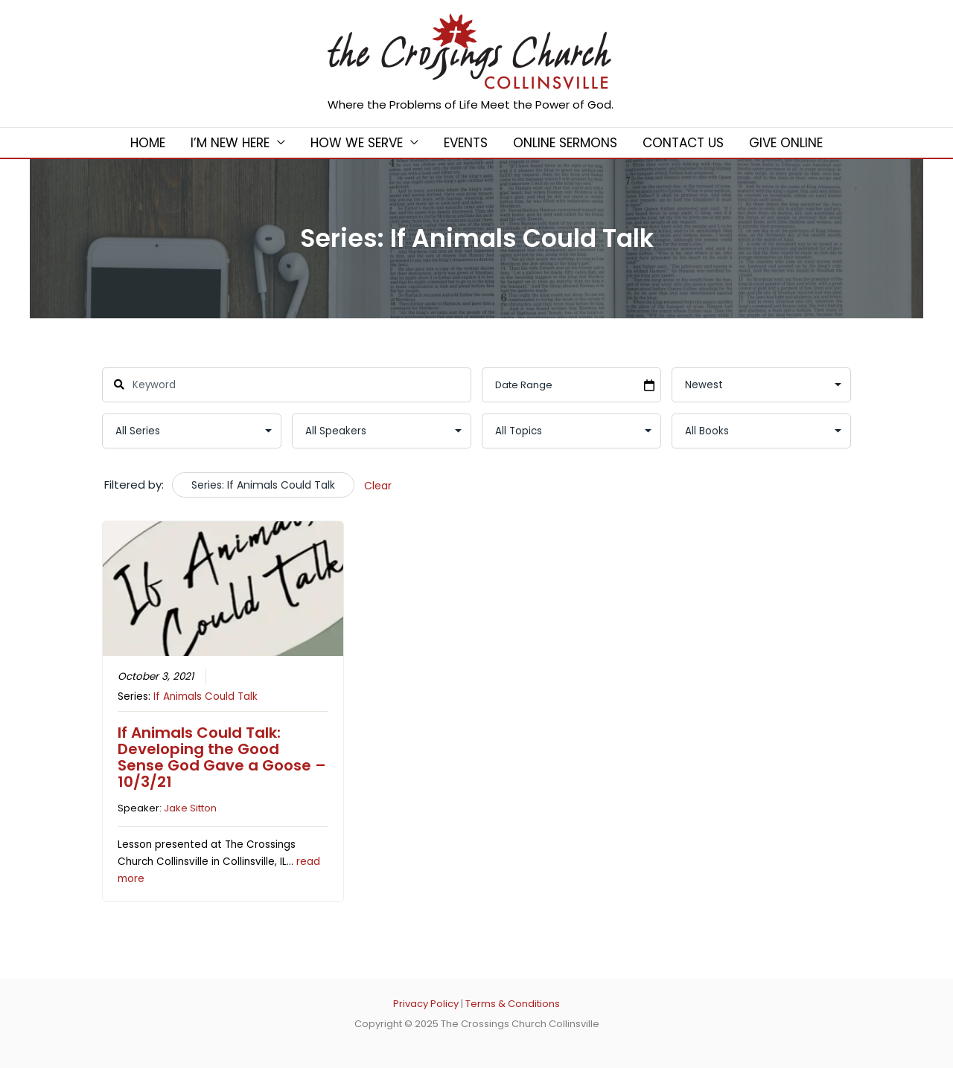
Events (466, 143)
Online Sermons (565, 143)
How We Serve (356, 143)
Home (147, 143)
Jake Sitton (190, 808)
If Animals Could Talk (205, 696)
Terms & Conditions (512, 1004)
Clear (378, 485)
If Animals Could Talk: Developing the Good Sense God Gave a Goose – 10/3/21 (222, 757)
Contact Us (683, 143)
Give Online (786, 143)
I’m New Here (230, 143)
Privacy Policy (426, 1004)
